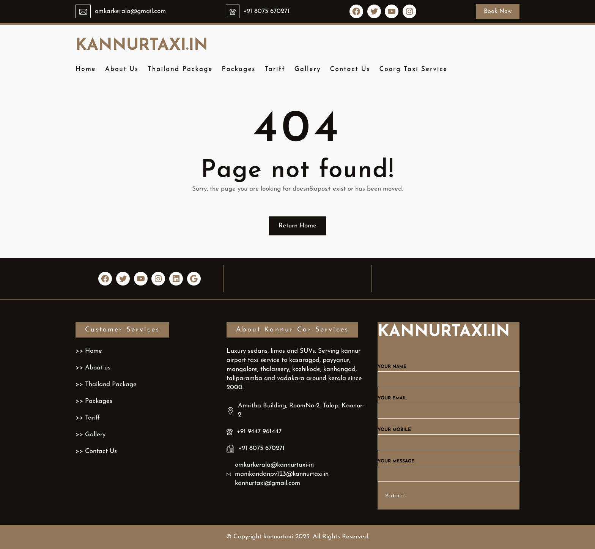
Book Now (498, 11)
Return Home (297, 225)
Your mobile (448, 436)
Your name (448, 373)
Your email (448, 404)
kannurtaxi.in (142, 46)
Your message (448, 467)
